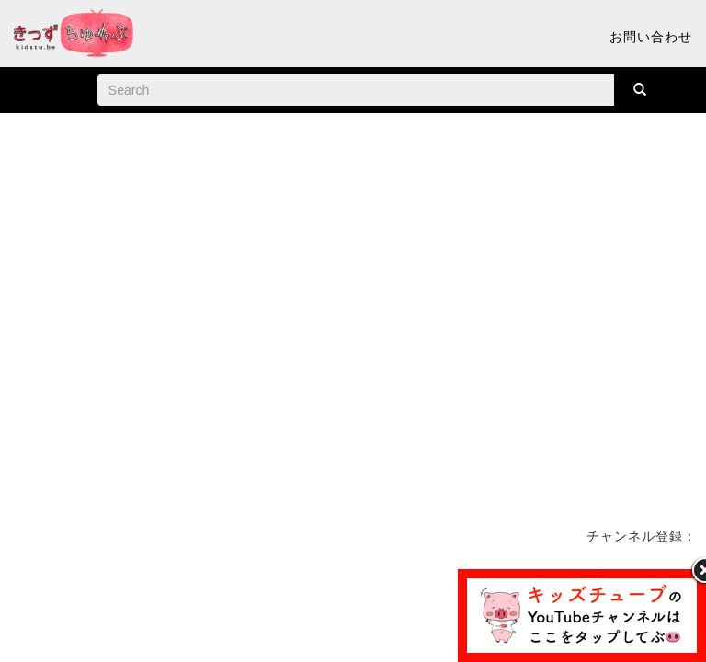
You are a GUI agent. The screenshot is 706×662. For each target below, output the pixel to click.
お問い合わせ (650, 36)
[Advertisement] (353, 610)
